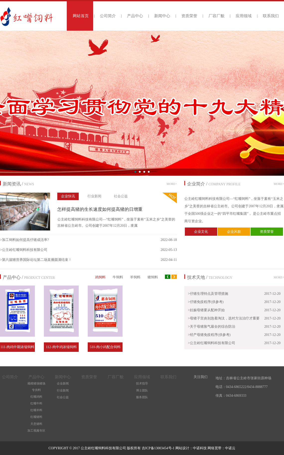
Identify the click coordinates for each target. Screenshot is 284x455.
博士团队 (142, 390)
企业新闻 (63, 383)
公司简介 (108, 16)
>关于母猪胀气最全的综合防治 (211, 326)
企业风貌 (234, 231)
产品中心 (135, 16)
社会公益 (121, 196)
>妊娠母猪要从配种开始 (206, 310)
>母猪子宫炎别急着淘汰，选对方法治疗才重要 (224, 318)
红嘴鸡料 (36, 396)
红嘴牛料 (36, 403)
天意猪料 (36, 424)
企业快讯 (68, 196)
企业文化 (201, 231)
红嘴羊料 (36, 410)
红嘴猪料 (36, 417)
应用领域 (244, 16)
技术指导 (142, 383)
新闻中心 (162, 16)
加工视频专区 (36, 430)
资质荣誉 (189, 16)
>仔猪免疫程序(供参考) (205, 302)
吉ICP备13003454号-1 (158, 448)
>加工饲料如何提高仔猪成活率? (24, 240)
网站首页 (81, 16)
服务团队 (142, 397)
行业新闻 (94, 196)
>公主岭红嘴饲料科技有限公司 (23, 250)
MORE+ (172, 184)
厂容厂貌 (216, 16)
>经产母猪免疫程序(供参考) (209, 335)
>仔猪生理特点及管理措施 (208, 294)
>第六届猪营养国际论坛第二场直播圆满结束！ (36, 260)
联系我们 (271, 16)
